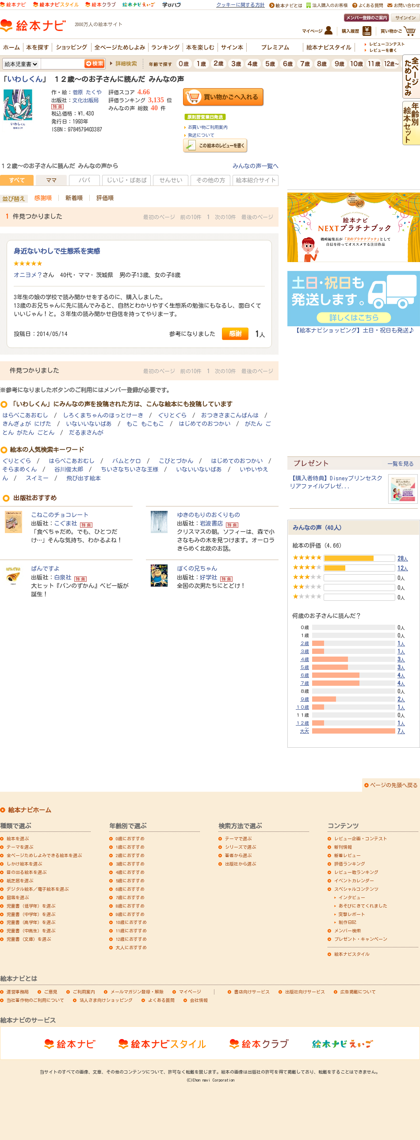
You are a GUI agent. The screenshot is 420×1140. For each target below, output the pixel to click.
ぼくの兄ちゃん (197, 568)
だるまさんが (86, 433)
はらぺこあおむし (25, 415)
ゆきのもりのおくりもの (208, 515)
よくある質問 (161, 1000)
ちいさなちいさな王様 (129, 469)
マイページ (190, 991)
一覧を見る (400, 463)
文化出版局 (86, 100)
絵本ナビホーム (29, 810)
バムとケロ (126, 461)
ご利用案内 (84, 991)
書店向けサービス (252, 991)
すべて (17, 180)
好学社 (208, 577)
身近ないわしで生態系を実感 (57, 251)
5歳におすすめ (130, 880)
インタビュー (352, 897)
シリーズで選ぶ (240, 847)
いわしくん (24, 79)
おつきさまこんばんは (230, 415)
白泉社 (62, 577)
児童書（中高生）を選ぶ (31, 930)
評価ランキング (349, 864)
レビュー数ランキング (356, 872)
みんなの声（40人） (319, 528)
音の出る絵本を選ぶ (26, 872)
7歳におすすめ (130, 897)
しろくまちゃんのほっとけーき (103, 415)
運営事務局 (18, 991)
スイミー (37, 478)
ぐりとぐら (172, 415)
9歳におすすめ (130, 914)
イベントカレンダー (354, 880)
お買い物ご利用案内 (208, 127)
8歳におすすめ (130, 906)
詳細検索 (126, 63)
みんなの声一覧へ (256, 166)
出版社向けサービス (305, 991)
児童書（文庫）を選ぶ (29, 939)
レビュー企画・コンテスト (360, 838)
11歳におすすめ (131, 930)
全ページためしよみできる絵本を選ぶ (44, 855)
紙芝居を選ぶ (20, 880)
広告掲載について (358, 991)
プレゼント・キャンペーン (360, 939)
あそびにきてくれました (363, 906)
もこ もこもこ (145, 424)
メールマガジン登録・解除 (137, 991)
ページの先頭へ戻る (394, 785)
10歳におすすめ (131, 922)
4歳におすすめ (130, 872)
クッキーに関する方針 (240, 4)
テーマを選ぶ (20, 847)
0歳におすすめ (130, 838)
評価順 (105, 198)
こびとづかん (176, 461)
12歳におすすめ (131, 939)
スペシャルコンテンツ (356, 889)
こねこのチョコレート (59, 515)
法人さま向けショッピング (106, 1000)
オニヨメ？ (28, 275)
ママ (51, 180)
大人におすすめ (131, 947)
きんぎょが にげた (26, 424)
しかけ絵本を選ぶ (24, 864)
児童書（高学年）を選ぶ (31, 922)
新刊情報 (343, 847)
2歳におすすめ (130, 855)
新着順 (74, 198)
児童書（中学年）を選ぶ (31, 914)
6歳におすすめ (130, 889)
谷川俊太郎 (68, 469)
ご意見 (50, 991)
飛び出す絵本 (83, 478)
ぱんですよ (45, 568)
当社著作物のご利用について (35, 1000)
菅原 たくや (87, 92)
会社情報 (199, 1000)
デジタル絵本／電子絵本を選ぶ (38, 889)
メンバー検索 (347, 930)
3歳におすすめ (130, 864)
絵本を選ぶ (18, 838)
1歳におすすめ (130, 847)
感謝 (235, 333)
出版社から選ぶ (240, 864)
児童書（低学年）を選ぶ (31, 906)
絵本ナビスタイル (352, 954)
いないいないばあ (89, 424)
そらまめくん (19, 469)
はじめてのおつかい (204, 424)
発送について (201, 135)
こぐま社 (65, 523)
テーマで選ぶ (238, 838)
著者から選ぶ (238, 855)
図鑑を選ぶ (18, 897)
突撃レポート (352, 914)
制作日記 (347, 922)
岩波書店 (211, 523)
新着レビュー (347, 855)
